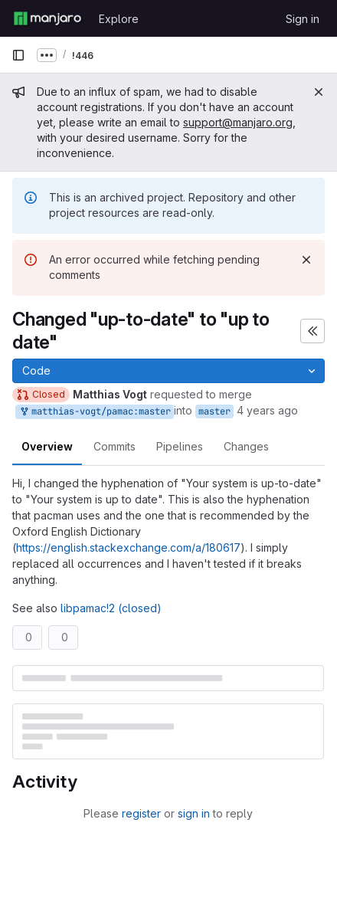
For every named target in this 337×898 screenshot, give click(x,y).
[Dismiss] (306, 260)
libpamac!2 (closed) (111, 608)
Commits (114, 446)
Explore (119, 18)
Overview (47, 446)
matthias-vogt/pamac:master (94, 411)
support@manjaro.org (238, 122)
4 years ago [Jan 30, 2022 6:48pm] (267, 410)
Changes (246, 446)
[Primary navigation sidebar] (18, 55)
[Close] (318, 92)
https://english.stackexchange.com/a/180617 (128, 547)
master (214, 411)
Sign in (302, 18)
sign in (194, 813)
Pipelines (179, 446)
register (141, 813)
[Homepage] (47, 18)
